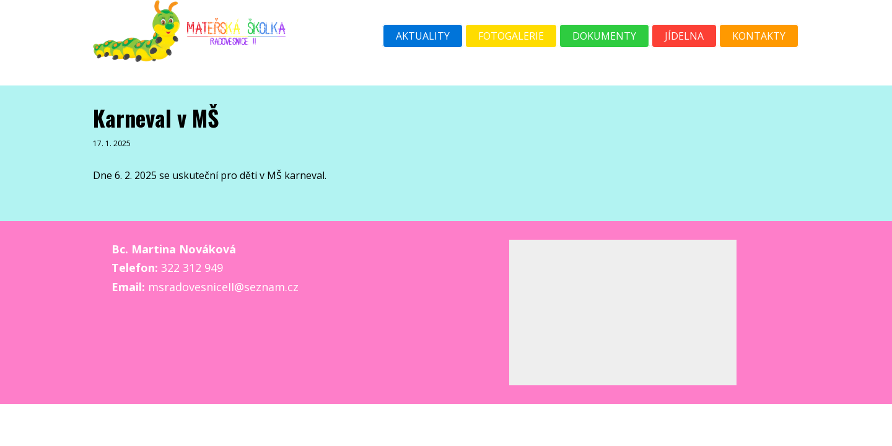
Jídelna (684, 36)
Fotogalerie (511, 36)
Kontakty (758, 36)
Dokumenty (604, 36)
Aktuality (423, 36)
